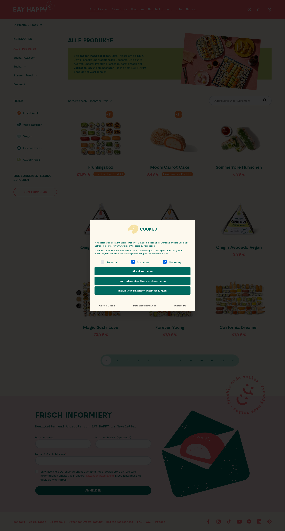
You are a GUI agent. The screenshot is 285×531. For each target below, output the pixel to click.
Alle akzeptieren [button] (142, 271)
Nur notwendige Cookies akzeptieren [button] (142, 280)
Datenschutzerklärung (144, 305)
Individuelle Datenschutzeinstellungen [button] (142, 290)
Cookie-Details (107, 305)
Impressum (180, 305)
